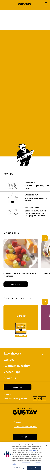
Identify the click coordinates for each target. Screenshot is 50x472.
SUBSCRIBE (17, 387)
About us (10, 378)
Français (7, 394)
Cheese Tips (12, 372)
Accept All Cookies (34, 468)
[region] (25, 457)
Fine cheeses (12, 354)
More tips (15, 284)
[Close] (47, 445)
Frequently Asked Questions (15, 399)
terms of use (26, 462)
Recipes (9, 360)
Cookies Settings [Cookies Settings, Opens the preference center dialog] (19, 468)
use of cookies (32, 450)
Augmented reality (17, 366)
